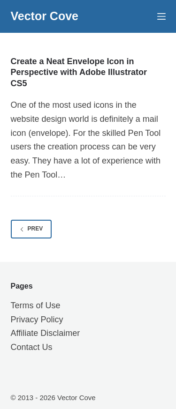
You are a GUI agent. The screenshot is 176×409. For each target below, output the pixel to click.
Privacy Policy (37, 319)
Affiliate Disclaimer (45, 333)
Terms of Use (36, 305)
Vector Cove (45, 15)
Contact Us (32, 347)
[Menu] (161, 16)
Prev (31, 228)
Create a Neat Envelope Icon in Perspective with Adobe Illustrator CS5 (79, 72)
